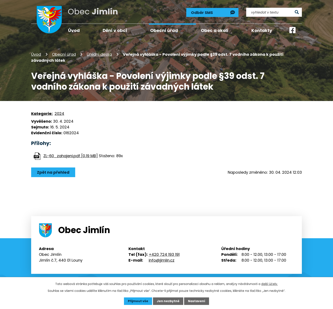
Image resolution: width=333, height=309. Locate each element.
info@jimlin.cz (161, 260)
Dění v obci (115, 30)
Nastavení (196, 301)
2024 (59, 113)
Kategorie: (42, 113)
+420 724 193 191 (164, 254)
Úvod (36, 54)
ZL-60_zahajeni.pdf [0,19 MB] (70, 155)
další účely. (269, 284)
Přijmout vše (138, 301)
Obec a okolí (214, 30)
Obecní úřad (64, 54)
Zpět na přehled (53, 172)
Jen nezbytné (168, 301)
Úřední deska (99, 54)
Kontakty (261, 30)
